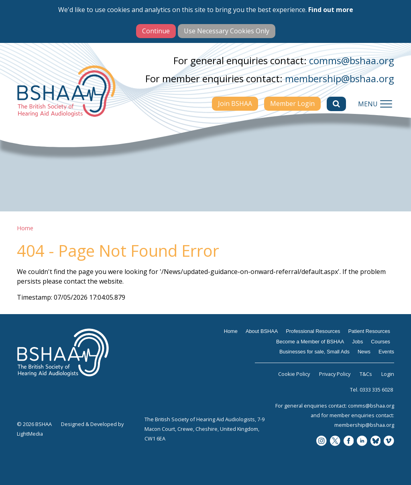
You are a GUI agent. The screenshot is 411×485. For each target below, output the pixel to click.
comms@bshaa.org (351, 60)
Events (386, 352)
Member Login (292, 103)
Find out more (330, 9)
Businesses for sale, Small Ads (314, 352)
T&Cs (366, 373)
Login (387, 373)
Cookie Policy (294, 373)
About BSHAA (262, 331)
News (364, 352)
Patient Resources (369, 331)
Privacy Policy (334, 373)
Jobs (357, 342)
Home (25, 228)
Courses (380, 342)
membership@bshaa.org (339, 78)
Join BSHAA (235, 103)
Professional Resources (313, 331)
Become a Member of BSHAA (310, 342)
